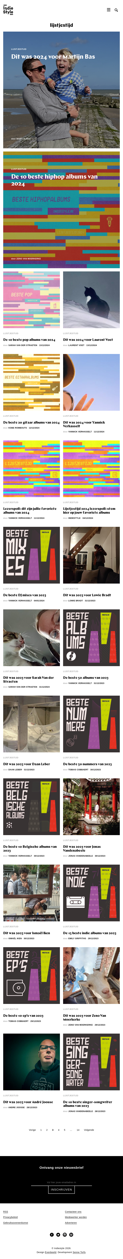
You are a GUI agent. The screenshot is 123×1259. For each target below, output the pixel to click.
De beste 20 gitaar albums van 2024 (31, 422)
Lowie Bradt (75, 601)
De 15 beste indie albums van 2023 (89, 933)
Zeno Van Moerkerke (28, 259)
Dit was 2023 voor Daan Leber (26, 764)
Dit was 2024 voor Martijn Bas (53, 57)
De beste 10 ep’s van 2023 (23, 1016)
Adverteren (71, 1223)
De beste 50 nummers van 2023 (87, 764)
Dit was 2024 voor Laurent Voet (88, 340)
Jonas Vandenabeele (80, 856)
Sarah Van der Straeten (22, 345)
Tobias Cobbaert (78, 770)
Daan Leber (15, 770)
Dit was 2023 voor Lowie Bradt (87, 595)
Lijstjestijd (18, 49)
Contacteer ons (73, 1212)
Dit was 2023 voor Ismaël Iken (26, 933)
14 (78, 1130)
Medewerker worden (76, 1217)
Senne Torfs (79, 1252)
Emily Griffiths (77, 938)
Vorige (32, 1130)
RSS (5, 1212)
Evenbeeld (50, 1252)
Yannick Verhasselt (80, 432)
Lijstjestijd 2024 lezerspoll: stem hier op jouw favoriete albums (89, 510)
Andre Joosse (16, 1107)
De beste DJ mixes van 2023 (24, 595)
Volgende (89, 1130)
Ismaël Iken (15, 938)
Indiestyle (74, 518)
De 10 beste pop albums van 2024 (29, 340)
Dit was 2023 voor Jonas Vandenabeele (82, 848)
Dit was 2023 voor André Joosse (28, 1102)
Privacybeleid (10, 1217)
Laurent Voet (76, 345)
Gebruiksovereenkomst (15, 1223)
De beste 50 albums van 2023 (85, 678)
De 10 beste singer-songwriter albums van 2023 (87, 1104)
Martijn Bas (23, 139)
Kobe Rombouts (17, 428)
